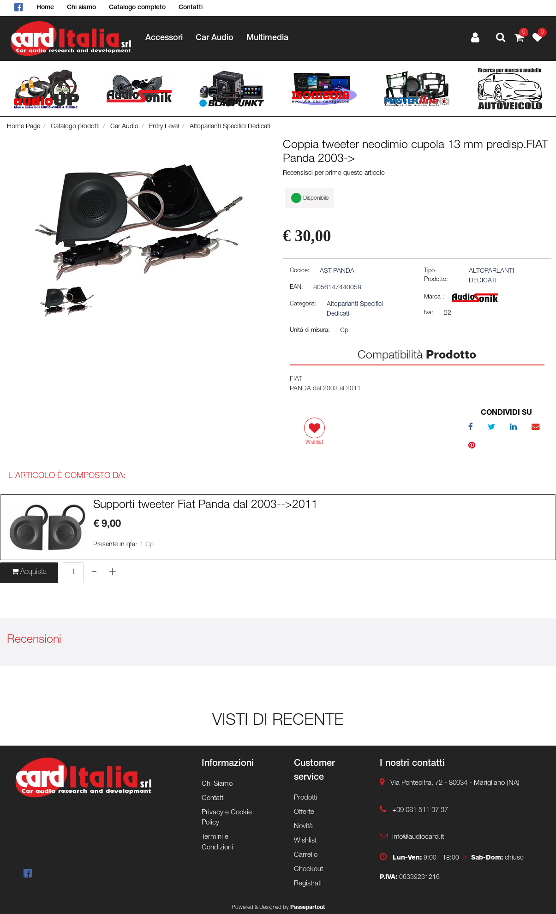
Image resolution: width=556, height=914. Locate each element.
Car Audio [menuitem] (214, 38)
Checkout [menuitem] (308, 869)
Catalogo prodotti (75, 127)
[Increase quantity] (112, 572)
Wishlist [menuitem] (305, 840)
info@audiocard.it (418, 837)
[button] (139, 223)
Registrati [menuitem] (308, 883)
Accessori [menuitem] (164, 38)
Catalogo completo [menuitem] (137, 8)
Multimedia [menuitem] (267, 38)
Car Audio (124, 127)
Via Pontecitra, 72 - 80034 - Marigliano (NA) (455, 783)
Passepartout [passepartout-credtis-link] (307, 907)
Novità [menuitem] (303, 826)
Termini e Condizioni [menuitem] (217, 842)
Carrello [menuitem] (305, 855)
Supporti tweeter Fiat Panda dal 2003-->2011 (205, 505)
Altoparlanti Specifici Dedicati (230, 127)
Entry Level (164, 127)
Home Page (23, 127)
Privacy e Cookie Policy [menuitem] (227, 818)
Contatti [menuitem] (191, 8)
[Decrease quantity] (94, 572)
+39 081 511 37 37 (420, 810)
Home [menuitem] (45, 8)
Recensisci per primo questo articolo (334, 173)
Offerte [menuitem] (304, 812)
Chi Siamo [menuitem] (217, 784)
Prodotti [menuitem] (305, 798)
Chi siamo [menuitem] (81, 8)
